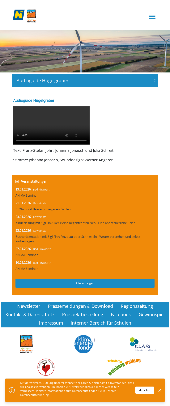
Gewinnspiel (152, 314)
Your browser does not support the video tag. (51, 125)
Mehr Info (144, 390)
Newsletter (28, 306)
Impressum (51, 323)
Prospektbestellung (82, 314)
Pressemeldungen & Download (80, 306)
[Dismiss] (160, 390)
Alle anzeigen (85, 283)
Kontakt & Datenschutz (29, 314)
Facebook (121, 314)
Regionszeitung (137, 306)
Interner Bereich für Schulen (101, 323)
